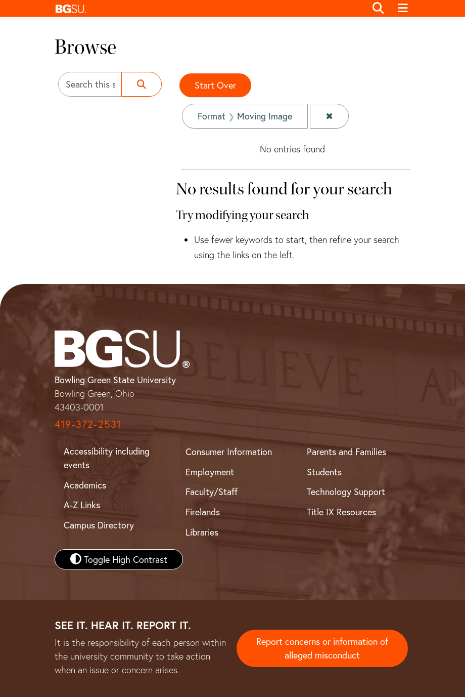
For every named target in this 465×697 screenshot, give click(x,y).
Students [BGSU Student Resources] (324, 472)
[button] (208, 8)
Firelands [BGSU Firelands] (202, 512)
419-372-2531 (88, 424)
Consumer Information (228, 451)
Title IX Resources (341, 512)
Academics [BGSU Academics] (85, 485)
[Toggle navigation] (402, 9)
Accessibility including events (107, 458)
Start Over (215, 85)
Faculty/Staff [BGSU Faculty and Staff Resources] (211, 491)
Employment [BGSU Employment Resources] (209, 472)
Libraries (201, 532)
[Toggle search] (378, 9)
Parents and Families (346, 451)
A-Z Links (82, 505)
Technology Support (346, 491)
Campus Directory (99, 525)
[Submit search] (141, 84)
